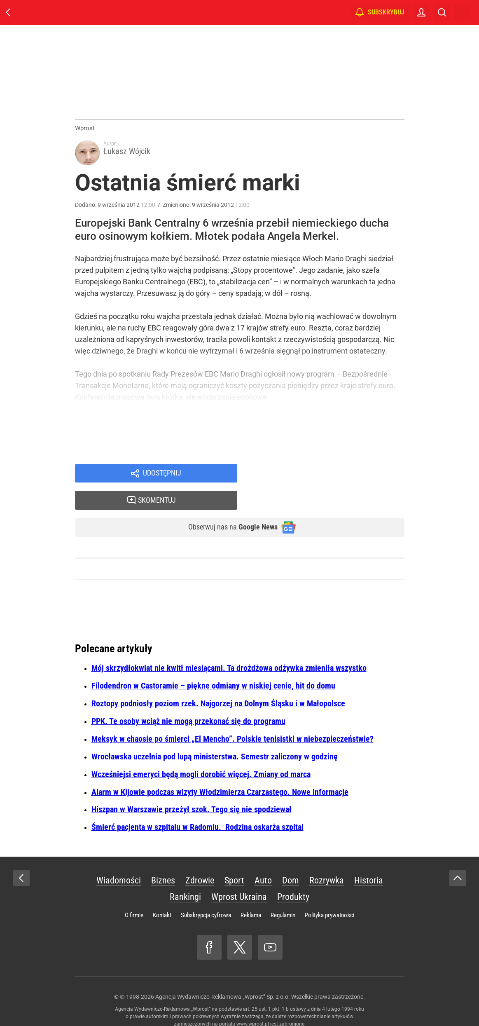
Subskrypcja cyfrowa (206, 895)
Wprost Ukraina (239, 876)
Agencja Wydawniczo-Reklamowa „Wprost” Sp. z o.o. (222, 976)
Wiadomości (118, 860)
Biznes (163, 860)
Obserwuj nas (226, 506)
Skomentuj (331, 478)
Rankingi (185, 876)
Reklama (251, 895)
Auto (263, 860)
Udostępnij (162, 478)
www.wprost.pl (252, 1004)
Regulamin (283, 895)
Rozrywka (326, 860)
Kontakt (162, 895)
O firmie (134, 895)
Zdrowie (199, 860)
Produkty (293, 876)
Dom (290, 860)
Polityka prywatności (329, 895)
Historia (368, 860)
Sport (234, 860)
